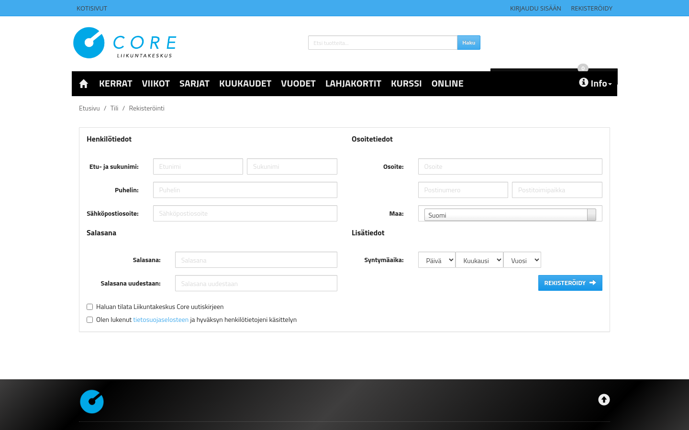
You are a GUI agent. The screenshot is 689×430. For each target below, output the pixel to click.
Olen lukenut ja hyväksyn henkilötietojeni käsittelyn (196, 319)
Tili (115, 108)
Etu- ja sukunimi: (114, 166)
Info (595, 83)
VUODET (298, 83)
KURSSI (406, 83)
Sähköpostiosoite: (112, 213)
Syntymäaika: (384, 259)
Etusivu (89, 108)
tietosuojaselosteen (161, 319)
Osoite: (393, 166)
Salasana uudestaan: (131, 283)
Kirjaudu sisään (535, 8)
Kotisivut (92, 8)
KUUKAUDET (245, 83)
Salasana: (147, 259)
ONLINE (448, 83)
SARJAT (194, 83)
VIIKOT (156, 83)
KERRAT (115, 83)
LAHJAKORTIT (353, 83)
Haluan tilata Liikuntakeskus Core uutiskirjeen (160, 306)
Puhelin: (127, 190)
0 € (560, 41)
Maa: (396, 213)
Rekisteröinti (146, 108)
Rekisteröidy (591, 8)
